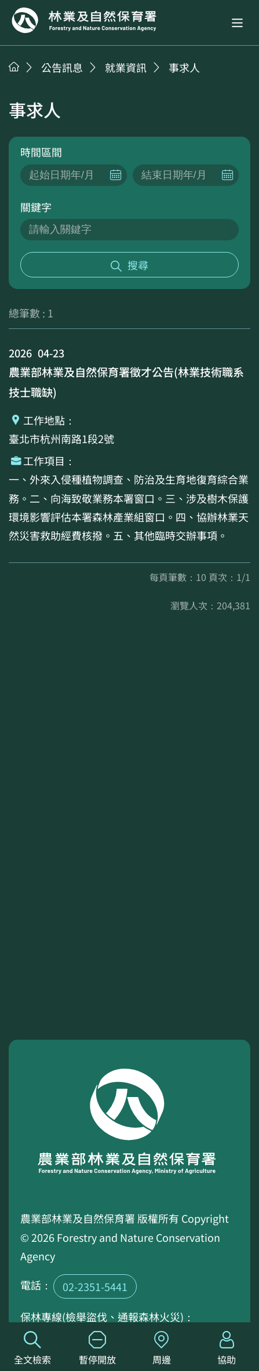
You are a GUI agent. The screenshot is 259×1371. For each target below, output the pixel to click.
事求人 (184, 67)
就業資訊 (126, 67)
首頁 (14, 66)
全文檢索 (32, 1348)
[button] (237, 23)
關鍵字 (36, 206)
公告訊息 (62, 67)
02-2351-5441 (95, 1286)
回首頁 (84, 20)
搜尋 (137, 264)
